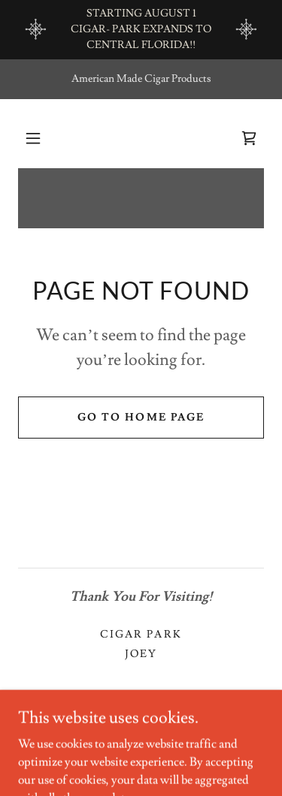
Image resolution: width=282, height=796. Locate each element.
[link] (249, 138)
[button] (33, 138)
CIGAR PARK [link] (140, 634)
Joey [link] (141, 654)
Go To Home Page (140, 417)
